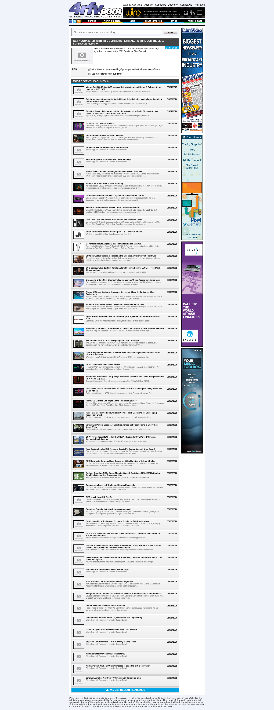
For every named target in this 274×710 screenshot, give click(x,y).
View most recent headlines (125, 690)
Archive (149, 4)
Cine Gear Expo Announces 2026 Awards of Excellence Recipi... (115, 220)
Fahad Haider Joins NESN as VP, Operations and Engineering (114, 618)
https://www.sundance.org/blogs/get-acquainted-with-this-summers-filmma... (127, 69)
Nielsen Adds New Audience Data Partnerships (107, 569)
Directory (173, 4)
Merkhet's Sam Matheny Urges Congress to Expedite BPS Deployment (118, 666)
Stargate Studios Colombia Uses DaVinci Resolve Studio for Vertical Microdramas (123, 593)
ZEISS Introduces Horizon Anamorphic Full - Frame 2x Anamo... (115, 232)
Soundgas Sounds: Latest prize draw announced (108, 509)
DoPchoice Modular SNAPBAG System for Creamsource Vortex (115, 196)
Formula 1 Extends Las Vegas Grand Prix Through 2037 (111, 401)
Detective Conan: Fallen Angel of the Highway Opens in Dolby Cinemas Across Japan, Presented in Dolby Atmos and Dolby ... (122, 112)
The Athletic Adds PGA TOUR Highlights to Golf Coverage (112, 340)
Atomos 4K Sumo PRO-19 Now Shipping (104, 183)
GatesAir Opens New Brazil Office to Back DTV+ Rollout (111, 630)
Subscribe (160, 4)
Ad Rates (200, 4)
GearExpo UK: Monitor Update (100, 123)
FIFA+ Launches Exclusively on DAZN (103, 365)
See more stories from (107, 74)
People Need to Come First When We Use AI (106, 606)
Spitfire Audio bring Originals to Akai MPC (105, 135)
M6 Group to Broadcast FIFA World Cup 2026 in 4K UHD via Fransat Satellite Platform (125, 328)
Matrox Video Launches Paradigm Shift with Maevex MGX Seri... (115, 171)
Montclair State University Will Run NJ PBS (105, 654)
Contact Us (186, 4)
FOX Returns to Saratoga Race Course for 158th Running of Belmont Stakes (120, 461)
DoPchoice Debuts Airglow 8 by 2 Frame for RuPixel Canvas (113, 244)
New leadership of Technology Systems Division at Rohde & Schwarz (117, 521)
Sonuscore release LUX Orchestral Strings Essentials (110, 485)
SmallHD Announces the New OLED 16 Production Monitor (112, 208)
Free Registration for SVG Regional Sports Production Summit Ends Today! (120, 449)
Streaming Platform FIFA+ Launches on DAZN (107, 147)
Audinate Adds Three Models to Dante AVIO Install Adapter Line (115, 304)
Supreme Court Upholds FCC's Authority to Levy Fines (111, 642)
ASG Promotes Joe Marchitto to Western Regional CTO (111, 581)
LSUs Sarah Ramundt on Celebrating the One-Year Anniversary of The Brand (121, 256)
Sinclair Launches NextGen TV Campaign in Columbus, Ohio (113, 678)
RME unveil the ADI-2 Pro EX (99, 497)
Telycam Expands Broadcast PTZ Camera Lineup (108, 159)
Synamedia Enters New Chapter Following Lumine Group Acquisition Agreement (123, 280)
